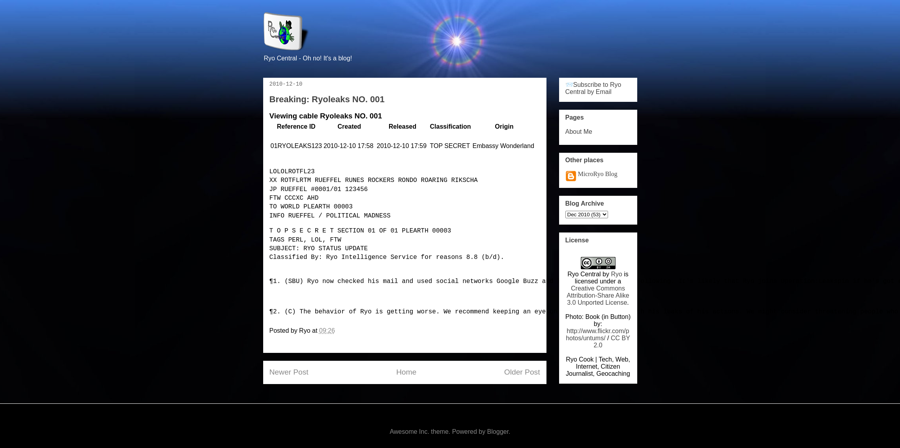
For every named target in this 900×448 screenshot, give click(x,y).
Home (406, 372)
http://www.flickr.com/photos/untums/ (597, 334)
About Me (578, 131)
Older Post (522, 372)
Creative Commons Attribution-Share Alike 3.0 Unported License (598, 295)
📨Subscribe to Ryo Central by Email (593, 88)
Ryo (616, 274)
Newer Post (289, 372)
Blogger (498, 431)
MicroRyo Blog (597, 174)
